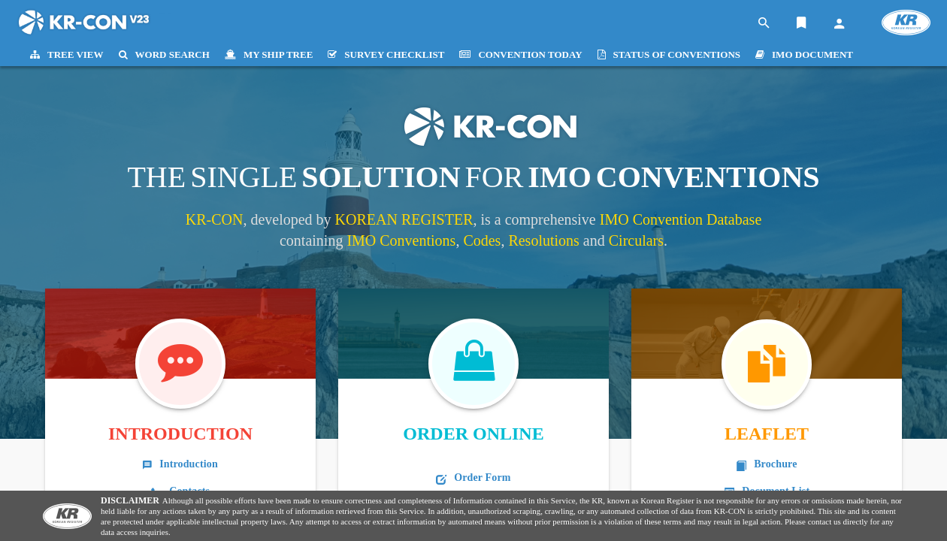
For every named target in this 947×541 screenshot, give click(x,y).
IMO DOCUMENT (804, 54)
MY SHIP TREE (269, 54)
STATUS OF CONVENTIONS (669, 54)
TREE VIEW (67, 54)
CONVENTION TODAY (520, 54)
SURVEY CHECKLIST (386, 54)
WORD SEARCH (164, 54)
